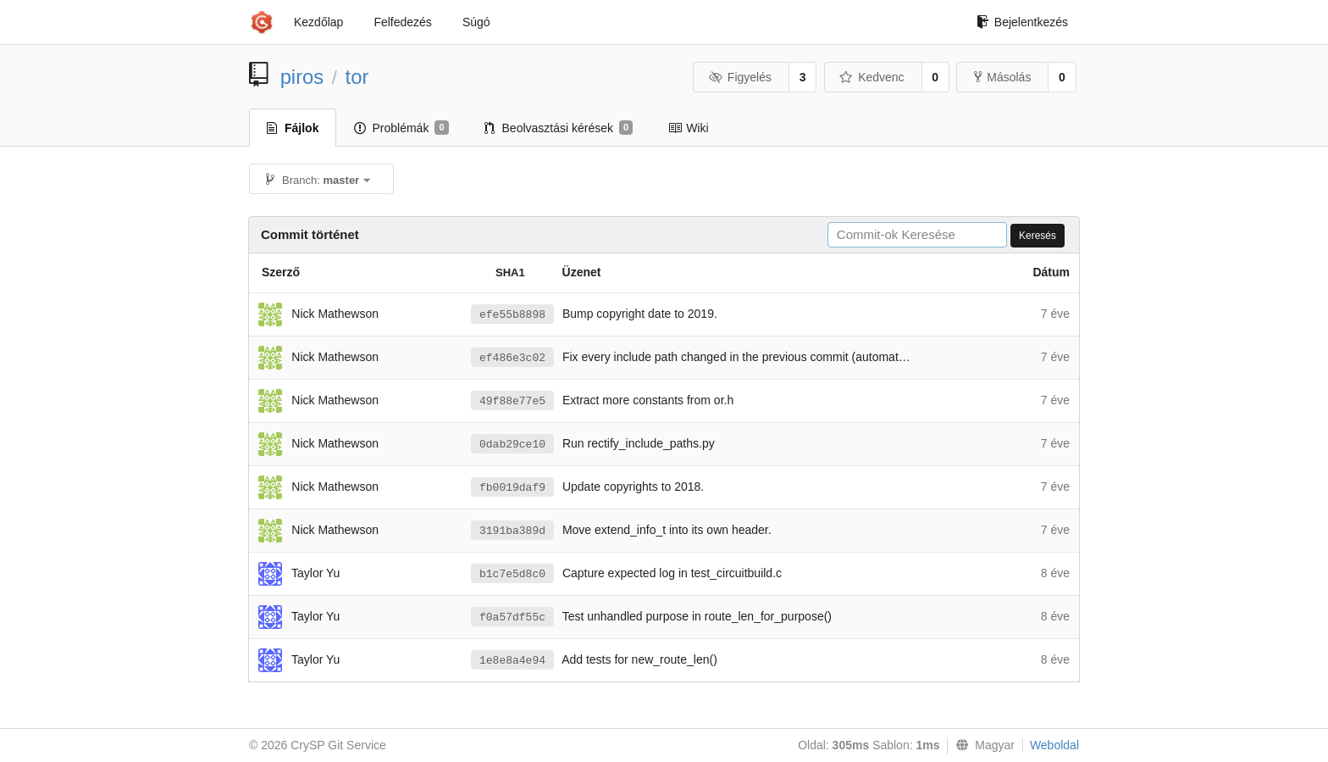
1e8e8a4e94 (512, 660)
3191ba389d (512, 531)
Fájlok (292, 128)
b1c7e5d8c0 (512, 574)
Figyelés (740, 77)
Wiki (688, 128)
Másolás (1002, 77)
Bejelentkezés (1022, 22)
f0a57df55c (512, 617)
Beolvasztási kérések (559, 128)
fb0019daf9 (512, 487)
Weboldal (1054, 745)
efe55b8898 (512, 315)
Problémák (401, 128)
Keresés (1037, 236)
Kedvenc (872, 77)
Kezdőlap (318, 22)
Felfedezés (402, 22)
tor (357, 76)
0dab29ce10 (512, 444)
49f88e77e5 (512, 401)
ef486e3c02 (512, 358)
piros (302, 76)
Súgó (476, 22)
